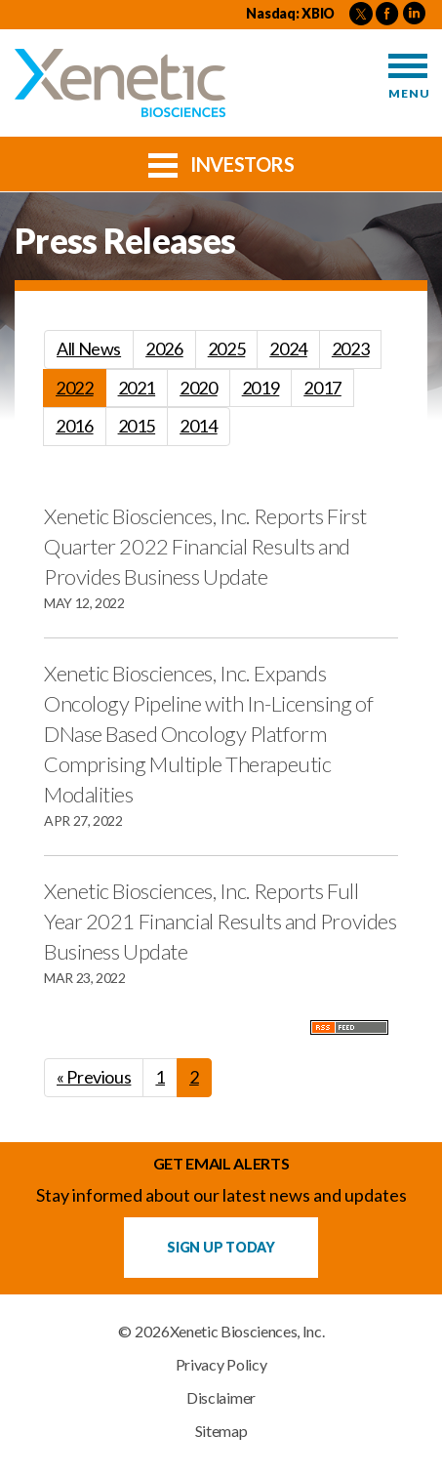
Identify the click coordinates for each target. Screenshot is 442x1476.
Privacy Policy (221, 1365)
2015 (137, 425)
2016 (75, 425)
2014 (199, 425)
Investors (221, 163)
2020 (199, 387)
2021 (137, 387)
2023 (351, 348)
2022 (75, 387)
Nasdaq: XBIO (290, 13)
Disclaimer (221, 1398)
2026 (164, 348)
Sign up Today (220, 1247)
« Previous (94, 1076)
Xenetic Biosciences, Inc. (247, 1331)
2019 (261, 387)
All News (89, 348)
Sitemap (221, 1431)
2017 (322, 387)
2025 (227, 348)
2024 (288, 348)
